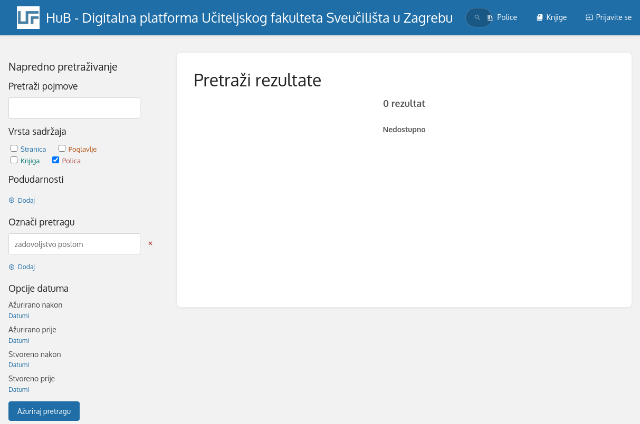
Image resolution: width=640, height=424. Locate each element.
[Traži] (477, 17)
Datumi (18, 316)
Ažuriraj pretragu (44, 411)
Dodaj (21, 200)
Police (501, 17)
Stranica (29, 148)
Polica (66, 160)
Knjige (551, 17)
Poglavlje (78, 148)
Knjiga (26, 160)
